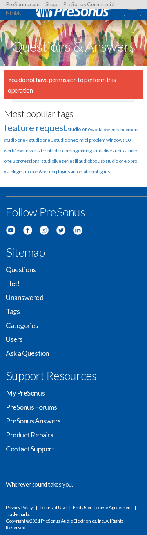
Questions (21, 269)
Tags (13, 311)
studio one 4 (16, 140)
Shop (51, 4)
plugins (63, 172)
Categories (22, 325)
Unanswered (25, 297)
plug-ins (102, 172)
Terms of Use (53, 507)
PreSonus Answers (33, 420)
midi (83, 140)
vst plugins (14, 172)
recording (67, 150)
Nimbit (13, 12)
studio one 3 (41, 140)
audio (118, 150)
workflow (13, 150)
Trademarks (18, 514)
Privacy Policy (19, 507)
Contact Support (30, 448)
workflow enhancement (115, 129)
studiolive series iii (59, 161)
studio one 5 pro (121, 161)
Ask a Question (27, 353)
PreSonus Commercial (88, 4)
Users (14, 339)
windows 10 (118, 140)
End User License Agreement (102, 507)
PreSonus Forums (31, 407)
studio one (79, 129)
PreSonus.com (23, 4)
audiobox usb (92, 161)
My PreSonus (25, 393)
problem (97, 140)
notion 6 (33, 172)
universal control (40, 150)
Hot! (13, 283)
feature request (35, 127)
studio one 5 (66, 140)
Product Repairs (29, 434)
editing (85, 150)
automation (82, 172)
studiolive (102, 150)
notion (48, 172)
